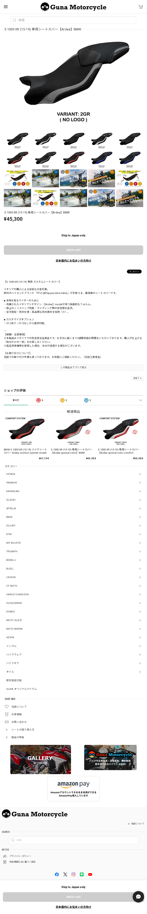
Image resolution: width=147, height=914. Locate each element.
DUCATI (10, 525)
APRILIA (11, 508)
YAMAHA (11, 482)
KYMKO (10, 611)
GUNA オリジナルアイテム (21, 689)
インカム (11, 646)
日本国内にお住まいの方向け (73, 260)
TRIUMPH (11, 551)
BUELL (10, 568)
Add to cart (73, 249)
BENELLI (11, 560)
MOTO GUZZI (14, 620)
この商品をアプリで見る (73, 367)
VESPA (10, 637)
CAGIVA (11, 577)
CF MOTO (11, 585)
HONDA (10, 474)
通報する (137, 378)
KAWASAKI (12, 491)
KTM (8, 534)
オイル (10, 671)
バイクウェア (14, 654)
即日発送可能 (14, 680)
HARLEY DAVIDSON (17, 594)
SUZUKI (11, 499)
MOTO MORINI (14, 628)
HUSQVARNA (14, 603)
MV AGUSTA (13, 542)
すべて (15, 400)
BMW (9, 517)
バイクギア (12, 663)
